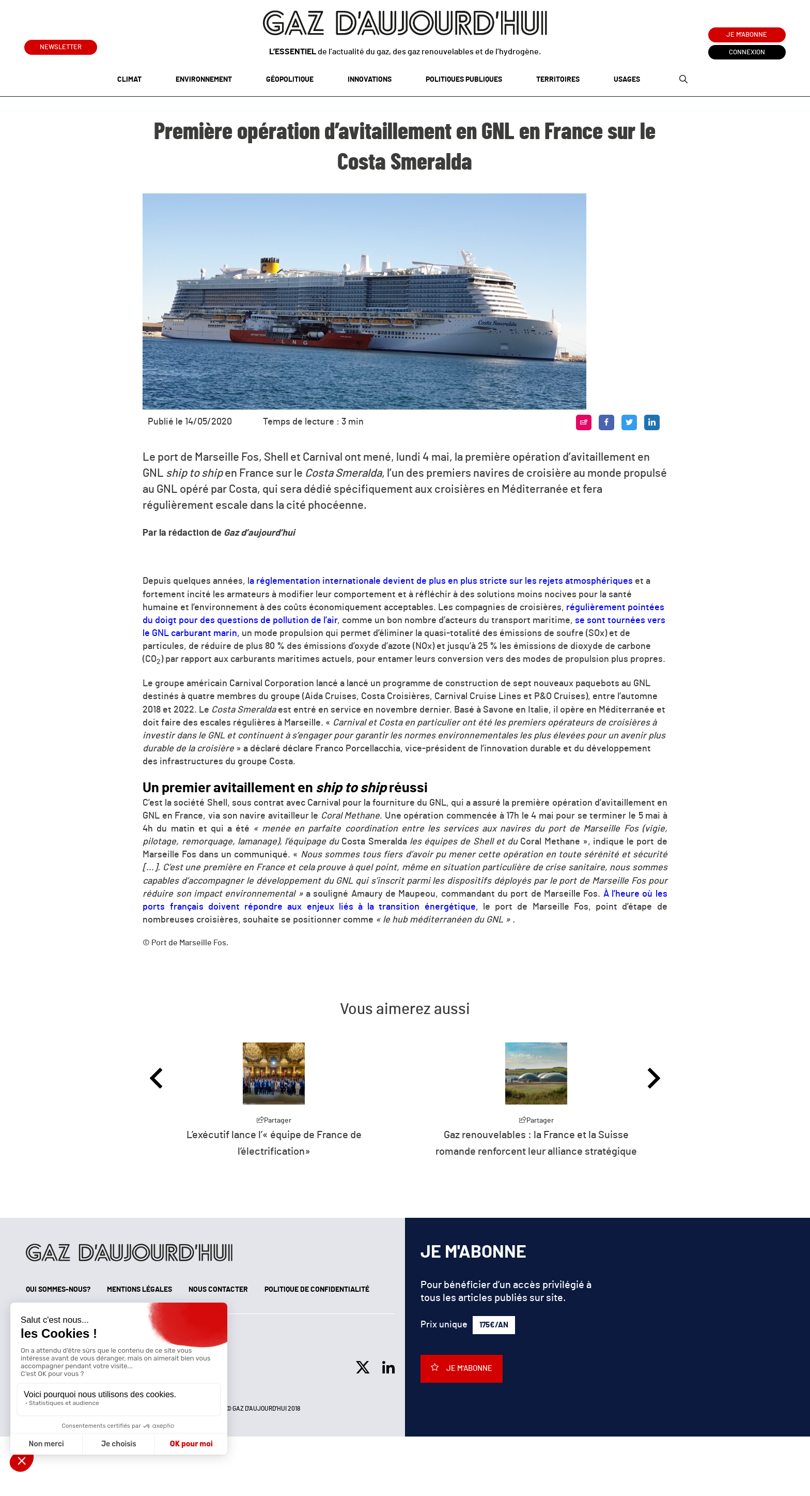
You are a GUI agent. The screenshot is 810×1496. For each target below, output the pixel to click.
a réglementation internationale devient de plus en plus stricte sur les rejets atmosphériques (441, 581)
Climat (129, 79)
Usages (627, 79)
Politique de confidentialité (316, 1289)
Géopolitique (290, 79)
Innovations (370, 79)
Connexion (747, 52)
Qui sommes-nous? (58, 1289)
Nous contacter (218, 1289)
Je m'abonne (746, 35)
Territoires (558, 79)
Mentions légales (139, 1289)
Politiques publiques (464, 79)
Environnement (204, 79)
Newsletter (61, 45)
